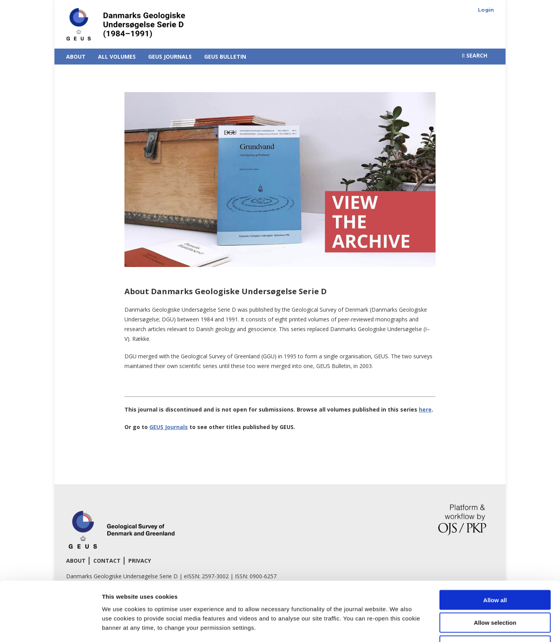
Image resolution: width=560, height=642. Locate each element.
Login (486, 10)
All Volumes (117, 56)
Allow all (495, 546)
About (76, 56)
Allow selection (495, 569)
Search (474, 55)
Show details (408, 626)
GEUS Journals (170, 56)
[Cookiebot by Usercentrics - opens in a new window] (50, 627)
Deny (495, 592)
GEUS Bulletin (225, 56)
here (425, 409)
